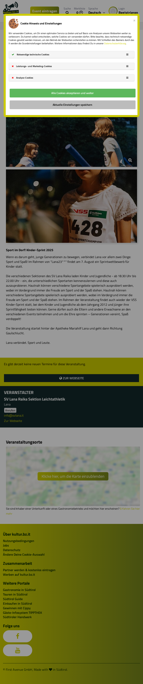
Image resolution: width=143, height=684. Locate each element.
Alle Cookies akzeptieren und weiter (72, 93)
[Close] (134, 19)
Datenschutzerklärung (115, 43)
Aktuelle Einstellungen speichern (72, 105)
